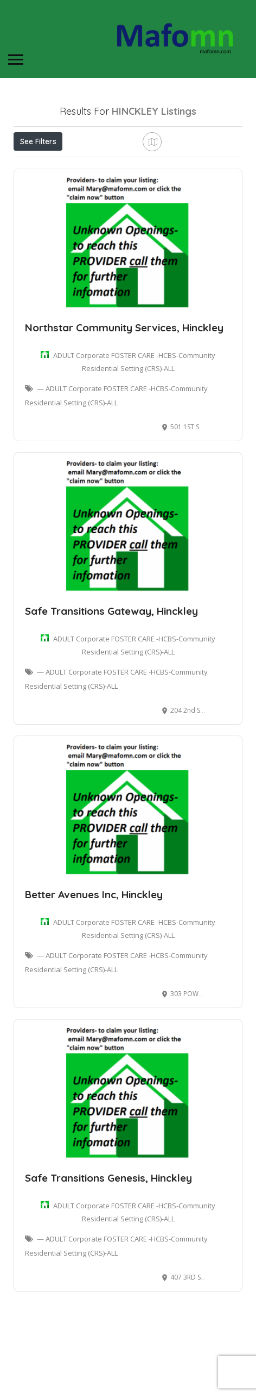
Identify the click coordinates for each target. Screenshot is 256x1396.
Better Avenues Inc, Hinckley (94, 949)
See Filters (38, 141)
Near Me (62, 165)
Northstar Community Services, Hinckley (124, 382)
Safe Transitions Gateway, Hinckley (111, 665)
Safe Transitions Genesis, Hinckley (108, 1232)
